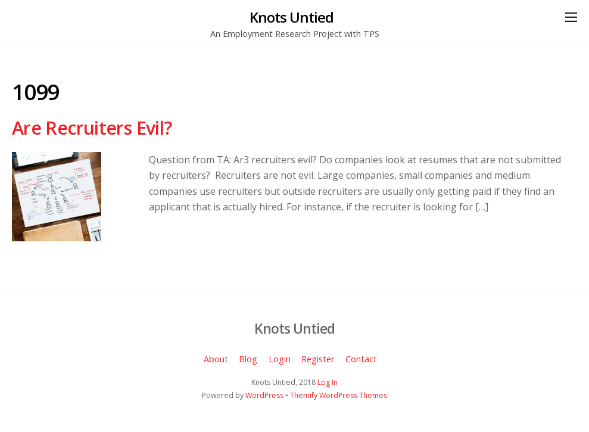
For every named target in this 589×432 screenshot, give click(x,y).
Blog (248, 359)
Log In (327, 382)
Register (317, 359)
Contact (361, 359)
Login (280, 359)
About (216, 359)
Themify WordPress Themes (338, 395)
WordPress (264, 395)
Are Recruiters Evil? (92, 128)
